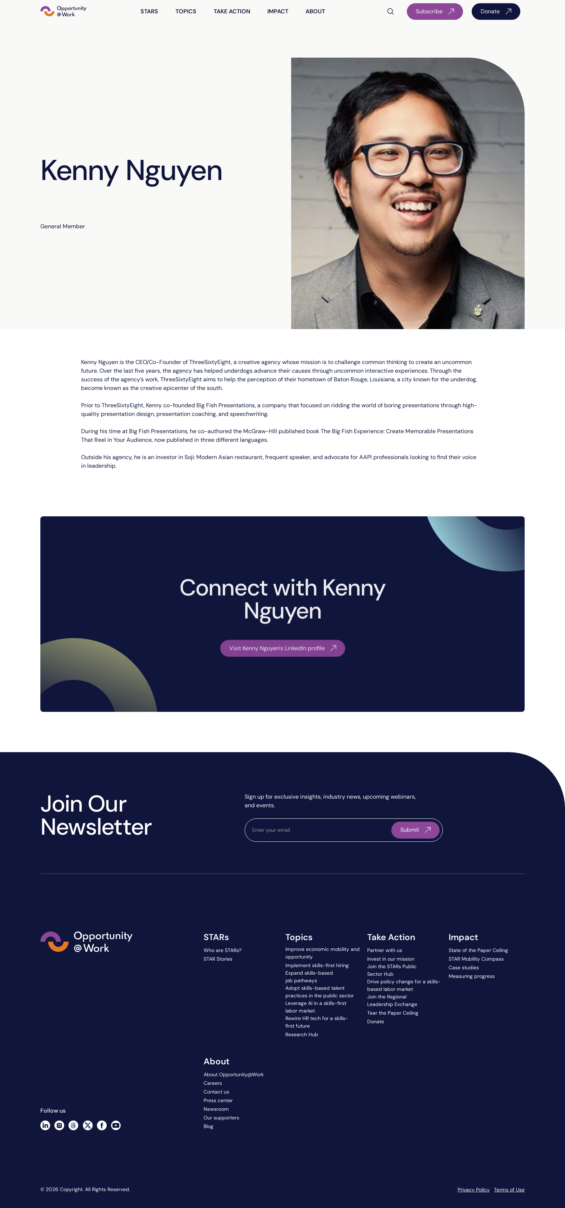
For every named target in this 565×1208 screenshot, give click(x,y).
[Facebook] (102, 1125)
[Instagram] (59, 1125)
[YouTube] (116, 1125)
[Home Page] (63, 11)
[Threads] (73, 1125)
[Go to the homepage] (86, 974)
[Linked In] (45, 1125)
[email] (320, 830)
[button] (149, 11)
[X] (88, 1125)
